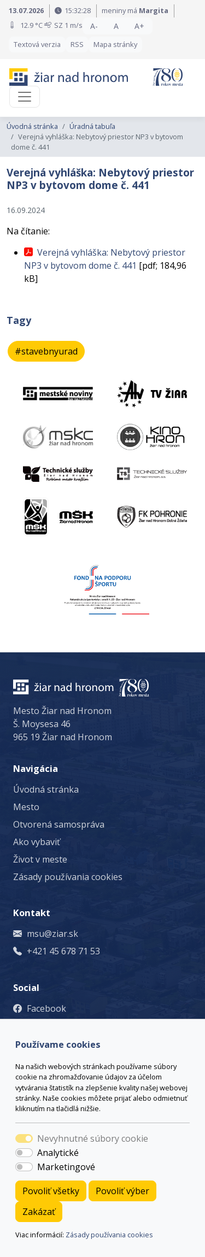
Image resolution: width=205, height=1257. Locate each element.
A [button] (116, 26)
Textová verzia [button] (37, 44)
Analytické (58, 1153)
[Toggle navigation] (24, 97)
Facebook (46, 1008)
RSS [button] (77, 44)
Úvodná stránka (32, 126)
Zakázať (38, 1212)
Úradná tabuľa (92, 126)
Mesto (26, 807)
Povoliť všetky (50, 1191)
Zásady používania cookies (109, 1235)
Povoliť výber (122, 1191)
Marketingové (66, 1167)
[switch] (24, 1152)
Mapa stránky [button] (115, 44)
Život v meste (40, 859)
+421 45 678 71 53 (63, 951)
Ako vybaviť (36, 842)
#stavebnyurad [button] (46, 351)
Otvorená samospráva (58, 824)
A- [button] (94, 26)
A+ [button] (139, 26)
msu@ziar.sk (52, 934)
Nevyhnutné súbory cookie (92, 1138)
